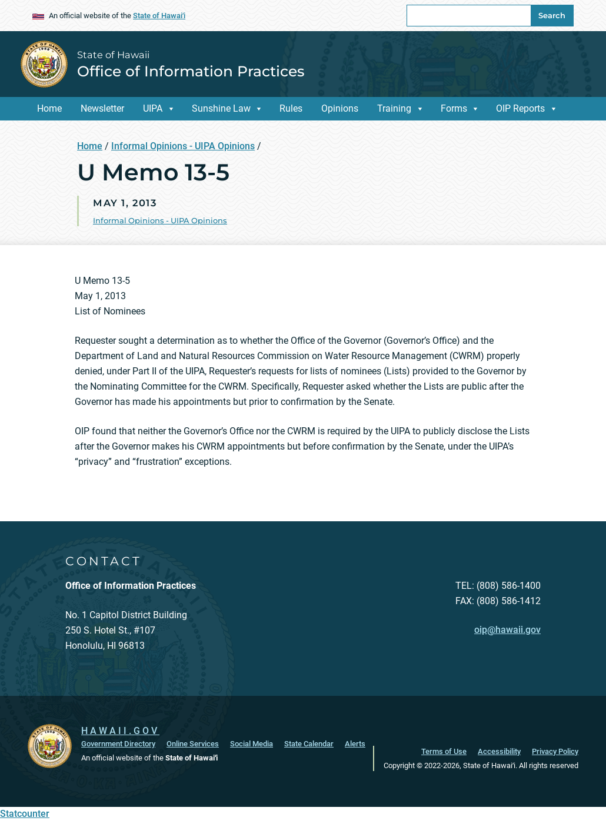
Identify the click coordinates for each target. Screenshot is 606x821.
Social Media (251, 743)
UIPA (152, 108)
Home (49, 108)
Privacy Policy (555, 751)
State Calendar (309, 743)
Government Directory (118, 743)
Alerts (355, 743)
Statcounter (24, 813)
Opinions (339, 108)
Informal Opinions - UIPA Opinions (183, 146)
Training (394, 108)
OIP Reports (520, 108)
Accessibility (499, 751)
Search (551, 15)
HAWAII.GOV (120, 730)
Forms (454, 108)
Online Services (193, 743)
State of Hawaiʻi (159, 15)
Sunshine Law (221, 108)
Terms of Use (444, 751)
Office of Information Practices (190, 71)
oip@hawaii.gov (507, 629)
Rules (290, 108)
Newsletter (102, 108)
